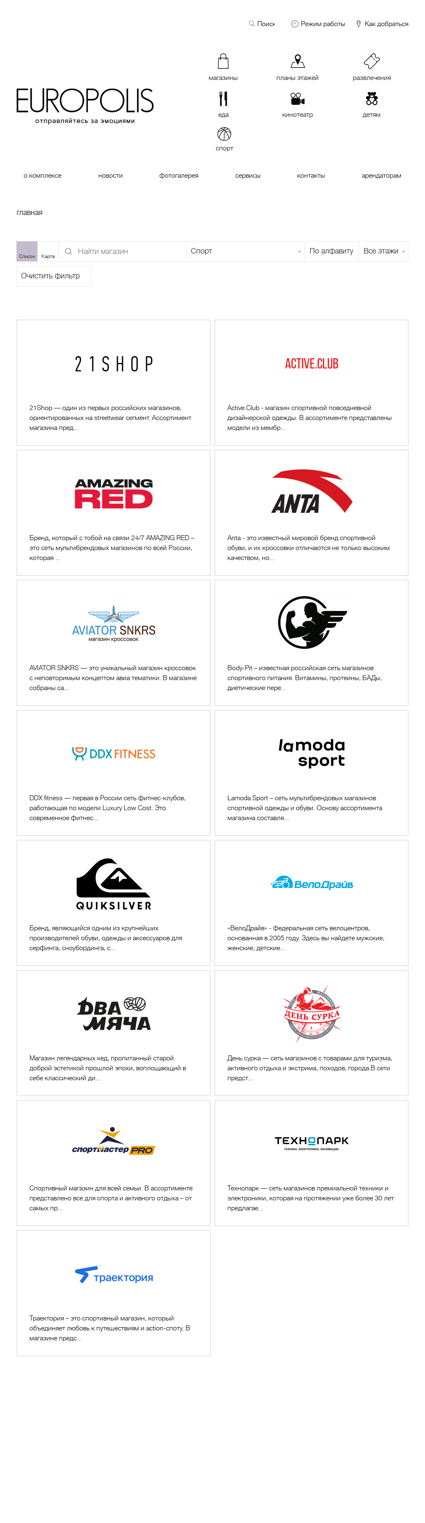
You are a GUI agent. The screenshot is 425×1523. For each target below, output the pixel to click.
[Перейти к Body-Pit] (311, 643)
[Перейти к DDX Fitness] (113, 773)
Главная (29, 212)
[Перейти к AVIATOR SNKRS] (113, 643)
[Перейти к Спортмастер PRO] (113, 1163)
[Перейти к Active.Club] (311, 383)
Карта (48, 256)
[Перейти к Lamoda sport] (311, 773)
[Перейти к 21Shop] (113, 383)
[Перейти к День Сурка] (311, 1033)
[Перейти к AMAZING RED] (113, 513)
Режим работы (323, 24)
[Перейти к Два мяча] (113, 1033)
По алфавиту (331, 251)
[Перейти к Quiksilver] (113, 903)
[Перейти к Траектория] (113, 1293)
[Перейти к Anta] (311, 513)
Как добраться (381, 24)
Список (27, 256)
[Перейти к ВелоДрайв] (311, 903)
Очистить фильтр (50, 276)
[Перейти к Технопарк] (311, 1163)
